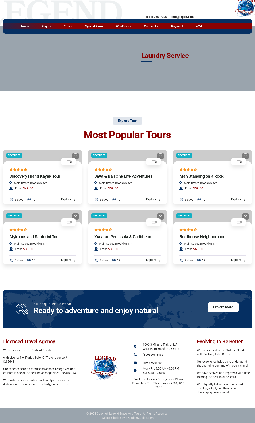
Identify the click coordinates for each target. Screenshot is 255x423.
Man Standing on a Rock (201, 176)
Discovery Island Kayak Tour (34, 176)
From (15, 188)
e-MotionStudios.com (139, 417)
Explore (66, 199)
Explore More (223, 307)
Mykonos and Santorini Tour (34, 236)
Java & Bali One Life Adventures (123, 176)
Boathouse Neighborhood (202, 236)
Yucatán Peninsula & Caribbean (122, 236)
